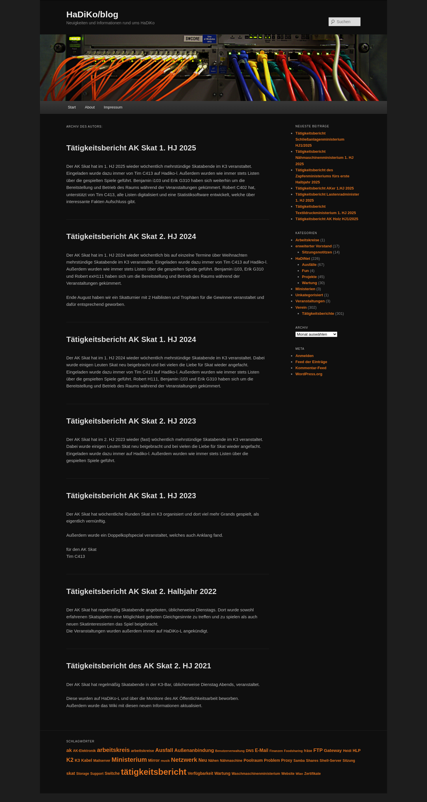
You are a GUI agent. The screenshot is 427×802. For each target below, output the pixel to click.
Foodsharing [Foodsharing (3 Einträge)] (293, 751)
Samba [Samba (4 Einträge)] (299, 761)
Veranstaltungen (310, 301)
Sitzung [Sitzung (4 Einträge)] (349, 761)
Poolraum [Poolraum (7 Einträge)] (253, 760)
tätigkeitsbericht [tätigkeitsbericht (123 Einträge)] (154, 772)
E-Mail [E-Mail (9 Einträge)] (261, 750)
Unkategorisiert (309, 295)
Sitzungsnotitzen (317, 252)
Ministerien (305, 289)
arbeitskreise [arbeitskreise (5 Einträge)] (142, 750)
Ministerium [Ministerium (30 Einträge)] (129, 759)
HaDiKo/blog (92, 14)
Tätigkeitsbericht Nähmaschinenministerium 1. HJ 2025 (324, 157)
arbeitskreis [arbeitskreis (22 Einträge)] (113, 750)
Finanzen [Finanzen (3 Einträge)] (276, 751)
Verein (301, 307)
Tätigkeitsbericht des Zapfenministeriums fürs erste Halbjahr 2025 (322, 176)
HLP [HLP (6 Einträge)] (357, 750)
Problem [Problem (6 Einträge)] (272, 760)
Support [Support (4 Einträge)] (97, 774)
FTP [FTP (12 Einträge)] (318, 750)
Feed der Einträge (311, 362)
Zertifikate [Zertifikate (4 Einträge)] (312, 774)
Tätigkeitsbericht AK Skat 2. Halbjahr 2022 (141, 591)
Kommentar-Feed (310, 368)
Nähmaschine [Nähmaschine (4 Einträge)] (231, 761)
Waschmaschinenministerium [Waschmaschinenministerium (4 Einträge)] (256, 774)
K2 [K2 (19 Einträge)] (69, 760)
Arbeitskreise (307, 240)
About (90, 107)
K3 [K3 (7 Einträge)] (77, 760)
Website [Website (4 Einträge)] (287, 774)
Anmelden (304, 356)
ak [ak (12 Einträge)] (69, 750)
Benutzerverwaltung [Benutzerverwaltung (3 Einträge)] (230, 751)
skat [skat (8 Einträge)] (70, 773)
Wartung (309, 283)
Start (72, 107)
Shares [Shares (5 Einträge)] (312, 760)
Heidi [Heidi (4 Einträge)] (347, 751)
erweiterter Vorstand (313, 246)
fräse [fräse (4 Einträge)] (308, 751)
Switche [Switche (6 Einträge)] (112, 773)
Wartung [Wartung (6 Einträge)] (222, 773)
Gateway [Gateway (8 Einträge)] (333, 750)
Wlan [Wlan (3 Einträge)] (299, 773)
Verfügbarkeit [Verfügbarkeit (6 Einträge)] (200, 773)
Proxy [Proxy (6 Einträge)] (286, 760)
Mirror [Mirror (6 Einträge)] (154, 760)
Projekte (309, 277)
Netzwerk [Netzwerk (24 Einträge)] (184, 759)
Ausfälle (309, 264)
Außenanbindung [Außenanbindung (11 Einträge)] (194, 750)
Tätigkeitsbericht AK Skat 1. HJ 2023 (131, 495)
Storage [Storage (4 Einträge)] (82, 774)
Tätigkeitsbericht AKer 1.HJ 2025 (324, 188)
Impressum (113, 107)
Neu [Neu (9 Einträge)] (202, 760)
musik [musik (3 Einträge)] (165, 760)
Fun (305, 270)
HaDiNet (302, 258)
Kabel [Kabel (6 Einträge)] (86, 760)
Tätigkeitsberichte (318, 313)
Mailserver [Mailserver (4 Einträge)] (101, 761)
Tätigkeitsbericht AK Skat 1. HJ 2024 (131, 339)
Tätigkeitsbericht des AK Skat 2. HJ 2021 (138, 665)
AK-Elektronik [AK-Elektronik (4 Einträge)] (84, 751)
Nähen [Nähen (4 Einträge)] (213, 761)
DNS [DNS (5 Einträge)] (250, 750)
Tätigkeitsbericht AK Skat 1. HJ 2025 (131, 148)
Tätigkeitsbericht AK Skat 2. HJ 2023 (131, 421)
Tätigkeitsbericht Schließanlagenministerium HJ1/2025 (319, 139)
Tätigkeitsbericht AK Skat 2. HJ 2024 (131, 236)
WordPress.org (308, 374)
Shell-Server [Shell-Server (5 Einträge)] (330, 760)
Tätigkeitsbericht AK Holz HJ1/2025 (326, 219)
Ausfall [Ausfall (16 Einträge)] (164, 750)
